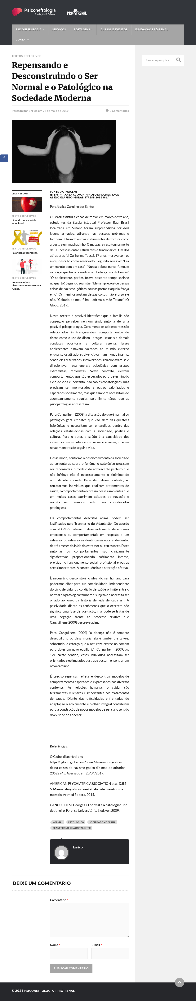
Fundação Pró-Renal (151, 29)
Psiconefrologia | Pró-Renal (52, 991)
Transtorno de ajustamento (72, 828)
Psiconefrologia (29, 29)
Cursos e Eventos (114, 29)
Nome (55, 944)
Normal (58, 822)
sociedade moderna (102, 822)
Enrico (33, 110)
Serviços (59, 29)
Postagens (82, 29)
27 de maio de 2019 (56, 110)
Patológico (76, 822)
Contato (22, 39)
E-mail (96, 944)
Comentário (59, 899)
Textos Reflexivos (27, 56)
